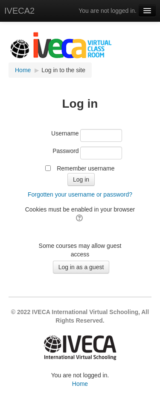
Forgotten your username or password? (80, 194)
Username (65, 133)
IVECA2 (19, 10)
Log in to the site (63, 70)
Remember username (85, 168)
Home (80, 383)
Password (65, 150)
